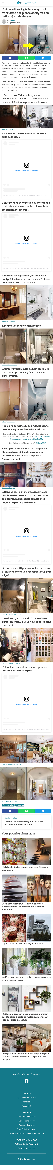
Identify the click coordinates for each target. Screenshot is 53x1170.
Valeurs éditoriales (27, 1125)
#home (47, 436)
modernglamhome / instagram (11, 663)
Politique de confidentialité (26, 1144)
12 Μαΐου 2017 (40, 443)
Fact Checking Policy (26, 1116)
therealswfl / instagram (8, 488)
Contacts (26, 1102)
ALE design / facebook (8, 422)
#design (18, 439)
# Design (20, 805)
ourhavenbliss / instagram (9, 365)
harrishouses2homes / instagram (11, 614)
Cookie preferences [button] (26, 1148)
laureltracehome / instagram (10, 801)
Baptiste (12, 20)
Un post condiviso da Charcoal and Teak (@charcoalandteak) (22, 268)
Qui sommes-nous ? (27, 1097)
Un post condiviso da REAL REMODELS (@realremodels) (21, 195)
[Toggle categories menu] (3, 3)
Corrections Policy (26, 1121)
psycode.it (26, 1106)
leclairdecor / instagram (8, 129)
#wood (12, 439)
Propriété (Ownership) (26, 1129)
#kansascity (39, 436)
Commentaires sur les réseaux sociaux (26, 1133)
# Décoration (8, 805)
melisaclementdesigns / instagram (12, 764)
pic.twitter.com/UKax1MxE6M (32, 439)
